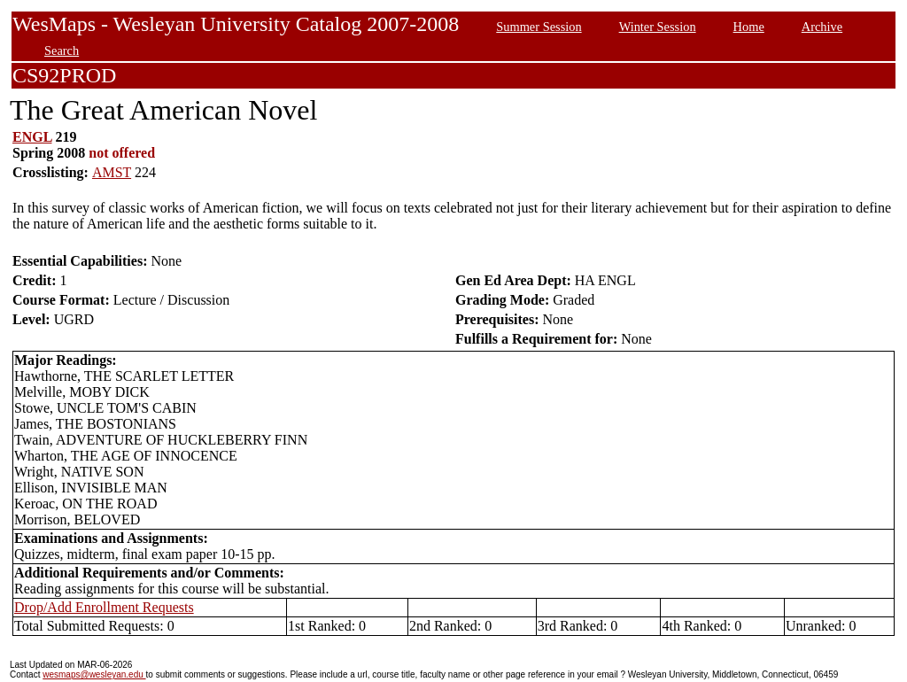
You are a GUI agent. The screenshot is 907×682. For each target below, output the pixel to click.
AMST (111, 172)
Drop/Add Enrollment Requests (104, 607)
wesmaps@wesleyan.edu (94, 674)
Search (61, 50)
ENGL (31, 136)
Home (748, 26)
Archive (822, 26)
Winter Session (657, 26)
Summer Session (538, 26)
